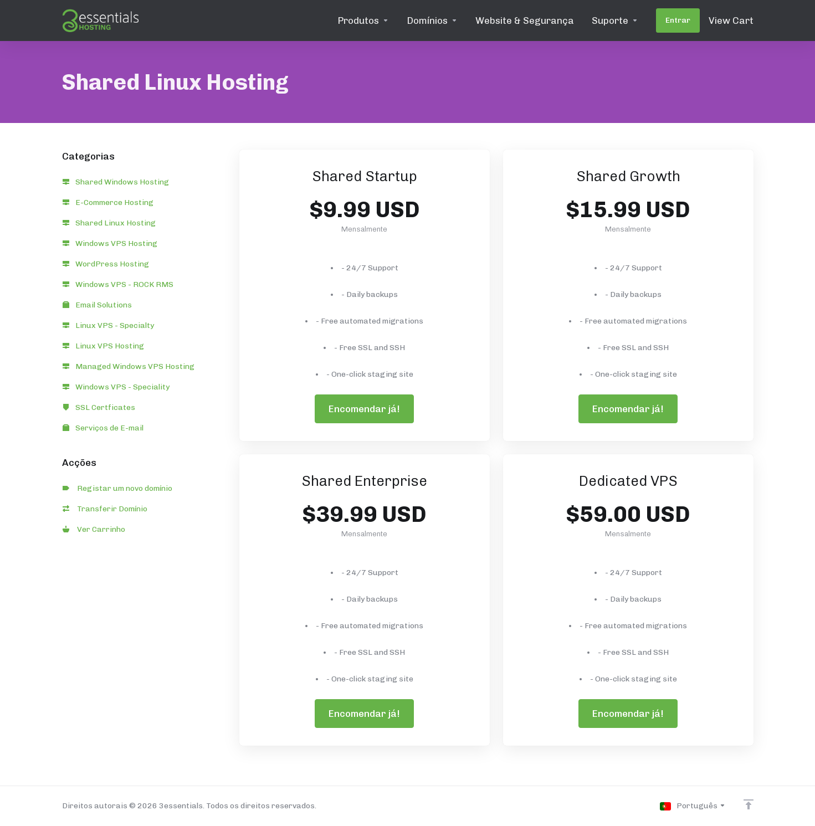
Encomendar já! (364, 408)
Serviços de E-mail (103, 428)
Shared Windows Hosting (116, 182)
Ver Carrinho (94, 529)
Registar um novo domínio (117, 488)
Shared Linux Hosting (109, 223)
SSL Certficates (99, 407)
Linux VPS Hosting (103, 346)
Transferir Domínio (105, 509)
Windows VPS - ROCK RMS (118, 284)
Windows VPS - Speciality (116, 387)
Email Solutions (97, 305)
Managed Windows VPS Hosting (128, 366)
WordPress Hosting (106, 264)
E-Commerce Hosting (108, 202)
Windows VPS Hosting (110, 243)
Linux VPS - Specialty (108, 325)
